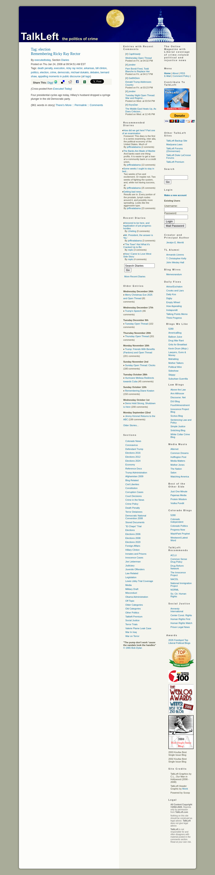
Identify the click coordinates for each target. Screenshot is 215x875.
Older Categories (134, 605)
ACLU (173, 555)
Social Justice (132, 620)
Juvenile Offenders (135, 569)
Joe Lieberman (133, 561)
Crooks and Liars (175, 290)
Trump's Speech (133, 311)
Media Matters (177, 461)
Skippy (171, 374)
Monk (185, 788)
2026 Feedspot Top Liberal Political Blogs (179, 641)
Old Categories (133, 608)
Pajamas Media (178, 495)
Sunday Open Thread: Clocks (140, 365)
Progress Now (177, 529)
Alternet (174, 449)
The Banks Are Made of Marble (139, 151)
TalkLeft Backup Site (176, 140)
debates (94, 72)
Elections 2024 (132, 461)
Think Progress (174, 318)
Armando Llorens (175, 254)
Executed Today (62, 88)
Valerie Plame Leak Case (138, 628)
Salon (173, 472)
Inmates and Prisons (135, 554)
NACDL (174, 579)
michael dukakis (80, 72)
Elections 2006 (132, 534)
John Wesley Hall (175, 262)
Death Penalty (132, 508)
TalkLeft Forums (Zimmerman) (174, 149)
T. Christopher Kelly (176, 258)
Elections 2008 (132, 538)
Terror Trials (131, 624)
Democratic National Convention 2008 (135, 517)
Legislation (130, 577)
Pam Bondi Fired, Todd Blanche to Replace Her (137, 70)
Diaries (65, 60)
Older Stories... (131, 425)
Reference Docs (133, 468)
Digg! (50, 82)
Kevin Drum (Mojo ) (178, 348)
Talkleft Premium (133, 616)
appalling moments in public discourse (59, 76)
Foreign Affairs (132, 546)
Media (128, 585)
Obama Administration (136, 597)
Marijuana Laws (174, 144)
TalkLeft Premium (175, 162)
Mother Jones (177, 465)
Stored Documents (134, 522)
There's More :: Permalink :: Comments (79, 105)
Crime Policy (131, 504)
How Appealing (174, 306)
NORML (174, 589)
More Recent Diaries (134, 276)
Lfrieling (132, 231)
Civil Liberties (132, 484)
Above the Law (178, 389)
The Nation (176, 469)
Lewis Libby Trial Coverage (139, 581)
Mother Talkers (176, 363)
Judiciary (129, 565)
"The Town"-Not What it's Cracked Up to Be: (136, 245)
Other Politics (132, 612)
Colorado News (133, 441)
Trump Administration (136, 472)
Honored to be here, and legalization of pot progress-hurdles (137, 226)
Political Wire (175, 367)
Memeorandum (174, 274)
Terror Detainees (133, 512)
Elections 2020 (132, 542)
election (44, 72)
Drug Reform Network (177, 567)
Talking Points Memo (177, 314)
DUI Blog (175, 401)
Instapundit (172, 310)
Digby (169, 298)
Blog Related (132, 480)
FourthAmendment (180, 405)
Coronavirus (131, 445)
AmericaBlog (174, 332)
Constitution (131, 488)
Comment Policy (181, 76)
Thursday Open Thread (137, 336)
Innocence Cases (134, 557)
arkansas (89, 68)
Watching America (179, 476)
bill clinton (101, 68)
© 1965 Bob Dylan (132, 648)
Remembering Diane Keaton (139, 390)
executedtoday (42, 60)
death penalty (45, 68)
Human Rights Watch (181, 623)
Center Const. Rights (181, 615)
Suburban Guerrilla (178, 378)
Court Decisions (133, 496)
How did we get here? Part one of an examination (138, 131)
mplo (130, 250)
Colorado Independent (176, 520)
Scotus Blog (176, 416)
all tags (86, 76)
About (175, 73)
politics (35, 72)
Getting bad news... (133, 191)
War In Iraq (131, 632)
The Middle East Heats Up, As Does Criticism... (140, 110)
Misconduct (131, 593)
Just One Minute (178, 491)
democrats (63, 72)
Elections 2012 (132, 457)
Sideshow (173, 370)
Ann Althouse (177, 393)
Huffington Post (178, 457)
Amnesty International (176, 610)
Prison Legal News (180, 627)
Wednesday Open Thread (138, 58)
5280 (170, 328)
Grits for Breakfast (177, 344)
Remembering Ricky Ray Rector (55, 54)
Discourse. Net (178, 397)
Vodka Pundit (177, 503)
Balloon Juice (175, 336)
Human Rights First (180, 619)
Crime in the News (134, 500)
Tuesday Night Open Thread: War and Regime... (140, 96)
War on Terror (132, 636)
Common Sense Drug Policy (178, 560)
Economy (130, 464)
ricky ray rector (74, 68)
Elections (130, 530)
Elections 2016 (132, 453)
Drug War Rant (176, 340)
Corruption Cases (134, 492)
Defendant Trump (134, 449)
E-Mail (167, 76)
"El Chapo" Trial (133, 526)
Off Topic (129, 601)
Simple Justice (177, 426)
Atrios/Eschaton (174, 286)
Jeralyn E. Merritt (175, 242)
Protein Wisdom (178, 499)
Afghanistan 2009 (134, 476)
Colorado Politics (179, 526)
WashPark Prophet (180, 533)
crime (53, 72)
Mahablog (173, 359)
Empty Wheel (173, 302)
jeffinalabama (134, 147)
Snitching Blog (177, 430)
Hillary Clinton (132, 550)
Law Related (131, 573)
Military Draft (131, 589)
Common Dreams (179, 453)
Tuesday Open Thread (136, 323)
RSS (182, 73)
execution (59, 68)
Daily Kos (171, 294)
